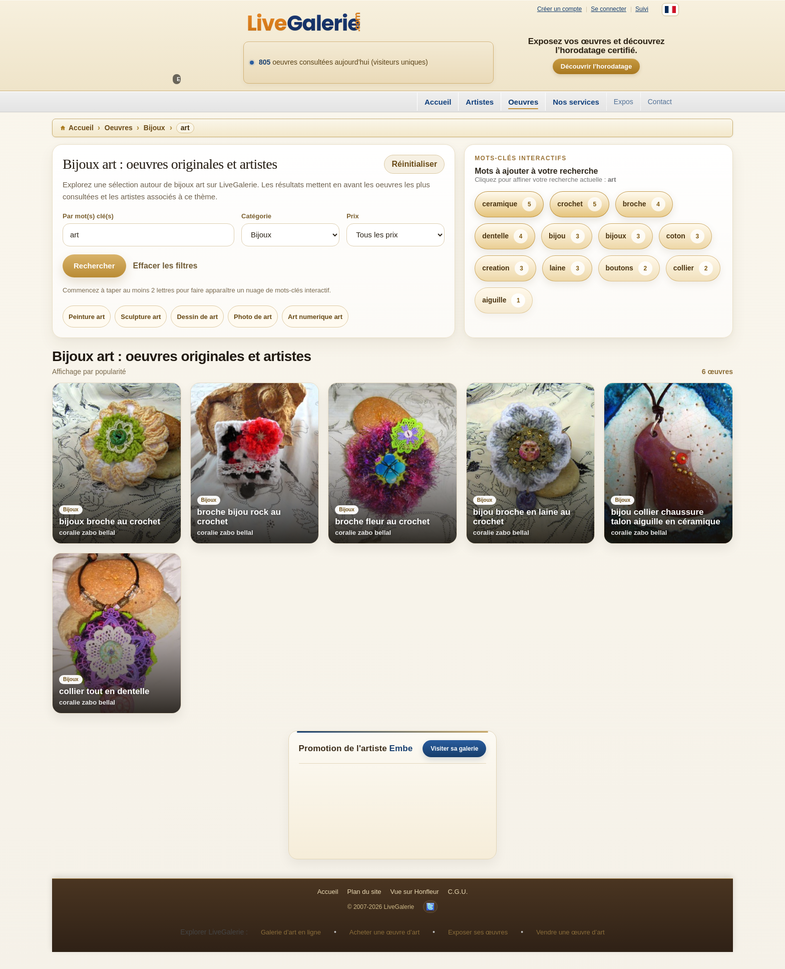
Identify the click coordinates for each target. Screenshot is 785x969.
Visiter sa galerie (454, 748)
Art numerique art (315, 316)
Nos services (576, 102)
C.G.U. (458, 891)
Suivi (641, 9)
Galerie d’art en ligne (291, 932)
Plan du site (364, 891)
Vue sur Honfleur (414, 891)
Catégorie (256, 216)
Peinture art (87, 316)
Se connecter (608, 9)
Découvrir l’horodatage (596, 66)
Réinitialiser (414, 164)
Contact (660, 102)
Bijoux (154, 128)
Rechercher (94, 265)
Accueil (438, 102)
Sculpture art (141, 316)
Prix (352, 216)
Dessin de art (197, 316)
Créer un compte (559, 9)
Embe (401, 748)
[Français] (670, 9)
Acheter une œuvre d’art (384, 932)
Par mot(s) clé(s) (88, 216)
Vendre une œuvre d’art (570, 932)
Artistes (480, 102)
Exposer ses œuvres (478, 932)
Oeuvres (523, 102)
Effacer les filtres (165, 265)
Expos (623, 102)
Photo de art (253, 316)
